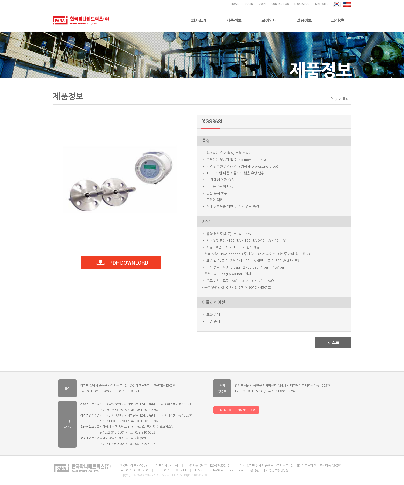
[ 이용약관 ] (253, 470)
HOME (235, 4)
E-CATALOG (301, 4)
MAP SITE (321, 4)
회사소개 (199, 20)
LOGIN (249, 4)
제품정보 (234, 20)
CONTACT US (280, 4)
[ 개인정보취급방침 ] (277, 470)
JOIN (262, 4)
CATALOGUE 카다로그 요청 (236, 410)
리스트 (333, 342)
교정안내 (269, 20)
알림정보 (304, 20)
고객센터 (339, 20)
